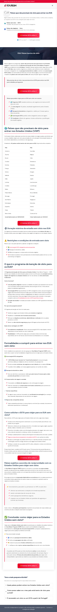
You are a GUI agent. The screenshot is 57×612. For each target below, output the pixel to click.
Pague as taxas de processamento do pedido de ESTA (22, 437)
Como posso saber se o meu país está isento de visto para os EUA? (28, 591)
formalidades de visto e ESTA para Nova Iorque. (30, 298)
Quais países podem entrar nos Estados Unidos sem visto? (28, 585)
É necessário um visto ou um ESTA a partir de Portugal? (27, 598)
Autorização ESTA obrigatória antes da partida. (22, 247)
